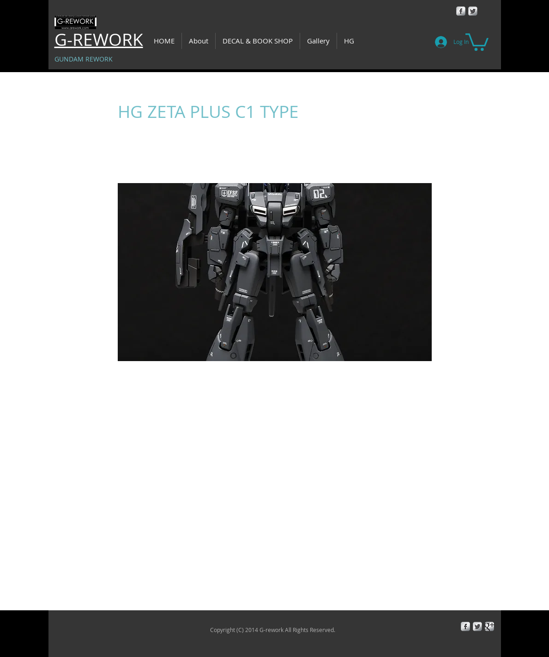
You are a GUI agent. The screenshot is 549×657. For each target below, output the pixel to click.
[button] (477, 41)
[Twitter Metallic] (472, 11)
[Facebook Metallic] (460, 11)
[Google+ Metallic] (489, 626)
